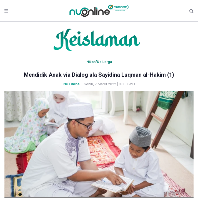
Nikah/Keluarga (99, 62)
